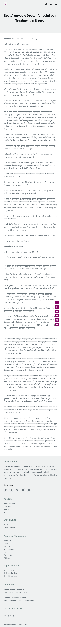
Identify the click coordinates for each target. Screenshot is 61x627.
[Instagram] (17, 490)
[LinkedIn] (29, 490)
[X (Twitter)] (11, 490)
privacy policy (9, 616)
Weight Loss (8, 552)
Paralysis (7, 541)
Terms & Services (10, 613)
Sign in (6, 512)
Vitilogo (7, 558)
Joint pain (7, 546)
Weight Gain (8, 555)
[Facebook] (6, 490)
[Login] (51, 4)
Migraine (7, 544)
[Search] (46, 4)
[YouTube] (23, 490)
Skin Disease (9, 549)
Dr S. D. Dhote (9, 570)
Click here (23, 592)
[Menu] (56, 4)
